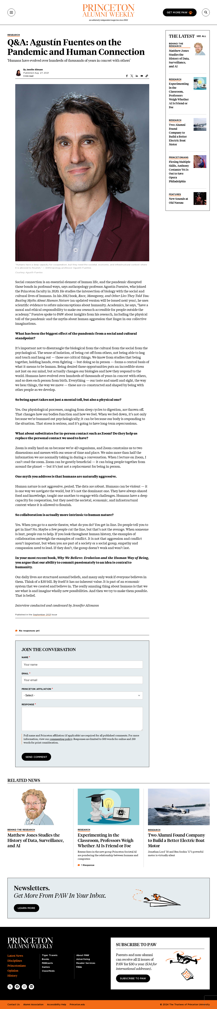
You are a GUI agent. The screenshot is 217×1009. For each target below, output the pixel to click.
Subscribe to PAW (133, 978)
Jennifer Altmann (34, 69)
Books (45, 959)
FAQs (79, 967)
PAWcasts (47, 963)
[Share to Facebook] (127, 76)
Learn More (26, 908)
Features (175, 194)
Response (28, 704)
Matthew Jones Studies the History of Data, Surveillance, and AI (179, 58)
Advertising (83, 959)
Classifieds (48, 971)
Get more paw (177, 12)
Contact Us (13, 1004)
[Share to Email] (142, 76)
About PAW (82, 955)
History (12, 975)
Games (46, 967)
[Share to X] (132, 76)
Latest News (15, 955)
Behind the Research (176, 45)
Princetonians (179, 157)
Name (25, 657)
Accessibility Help (56, 1004)
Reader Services (85, 963)
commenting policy (61, 739)
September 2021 (42, 615)
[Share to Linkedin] (137, 76)
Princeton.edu (77, 1004)
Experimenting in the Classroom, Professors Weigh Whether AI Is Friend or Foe (179, 95)
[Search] (206, 12)
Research (13, 35)
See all (201, 36)
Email (25, 674)
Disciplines (14, 960)
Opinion (12, 970)
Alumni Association (33, 1004)
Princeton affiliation (36, 689)
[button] (147, 76)
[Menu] (11, 12)
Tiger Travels (49, 955)
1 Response (86, 865)
